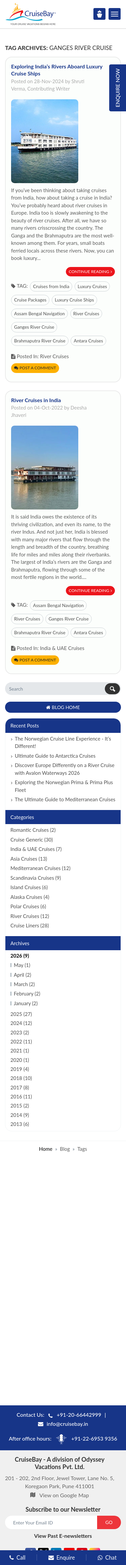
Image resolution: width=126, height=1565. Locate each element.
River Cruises (86, 313)
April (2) (22, 975)
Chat (107, 1557)
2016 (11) (21, 1096)
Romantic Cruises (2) (33, 830)
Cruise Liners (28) (29, 925)
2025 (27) (21, 1014)
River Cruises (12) (29, 916)
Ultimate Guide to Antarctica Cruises (55, 756)
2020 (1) (19, 1060)
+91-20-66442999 (79, 1414)
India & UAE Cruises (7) (36, 849)
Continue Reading (90, 271)
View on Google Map (64, 1495)
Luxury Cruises (92, 286)
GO (109, 1522)
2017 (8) (19, 1087)
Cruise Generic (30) (31, 840)
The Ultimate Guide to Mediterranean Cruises (65, 799)
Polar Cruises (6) (28, 906)
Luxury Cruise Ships (74, 300)
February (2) (27, 993)
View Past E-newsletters (63, 1535)
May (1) (22, 965)
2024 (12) (21, 1023)
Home (45, 1149)
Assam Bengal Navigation (39, 313)
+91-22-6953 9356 (94, 1438)
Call (17, 1557)
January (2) (26, 1003)
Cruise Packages (30, 300)
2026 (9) (19, 956)
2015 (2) (19, 1105)
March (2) (24, 984)
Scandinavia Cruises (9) (35, 878)
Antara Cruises (88, 340)
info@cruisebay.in (67, 1423)
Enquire (61, 1557)
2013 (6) (19, 1124)
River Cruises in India (36, 400)
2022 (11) (21, 1041)
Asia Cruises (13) (28, 859)
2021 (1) (19, 1050)
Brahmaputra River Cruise (40, 340)
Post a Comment (35, 367)
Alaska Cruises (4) (29, 897)
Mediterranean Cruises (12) (40, 868)
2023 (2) (19, 1032)
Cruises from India (51, 286)
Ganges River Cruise (34, 327)
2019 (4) (19, 1069)
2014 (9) (19, 1115)
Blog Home (63, 707)
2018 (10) (21, 1078)
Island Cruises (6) (29, 887)
